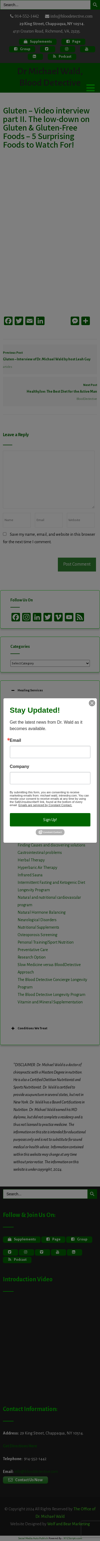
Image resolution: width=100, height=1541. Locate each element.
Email (15, 740)
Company (19, 766)
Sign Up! (50, 820)
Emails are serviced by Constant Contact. (45, 805)
